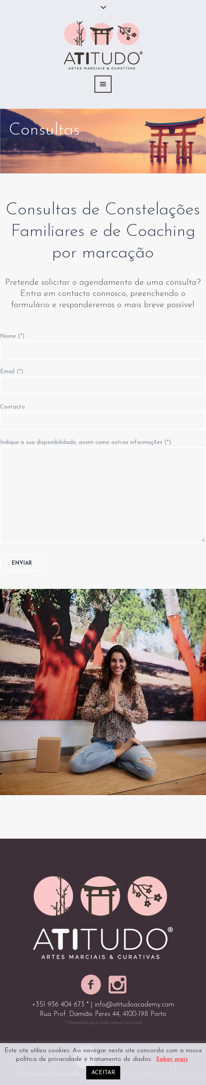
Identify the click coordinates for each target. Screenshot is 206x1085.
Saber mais (172, 1059)
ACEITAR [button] (103, 1073)
